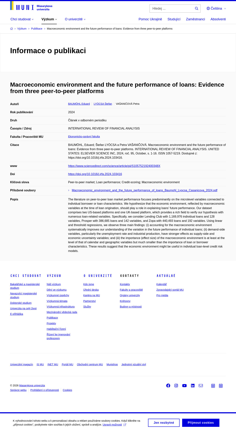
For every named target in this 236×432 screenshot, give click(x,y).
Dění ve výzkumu (56, 289)
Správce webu (18, 390)
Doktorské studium (21, 302)
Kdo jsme (88, 284)
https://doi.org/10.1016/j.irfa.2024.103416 (95, 174)
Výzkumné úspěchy (58, 295)
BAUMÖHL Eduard (79, 103)
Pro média (162, 295)
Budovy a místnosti (131, 306)
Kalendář (161, 284)
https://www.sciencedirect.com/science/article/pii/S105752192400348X (114, 166)
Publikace (52, 317)
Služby (87, 306)
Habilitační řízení (56, 328)
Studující (174, 19)
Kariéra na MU (91, 295)
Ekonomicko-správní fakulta (84, 136)
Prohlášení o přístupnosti (44, 390)
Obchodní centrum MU (90, 364)
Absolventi (218, 19)
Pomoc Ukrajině (150, 19)
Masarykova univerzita (32, 385)
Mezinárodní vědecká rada (62, 312)
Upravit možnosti (114, 427)
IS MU (40, 364)
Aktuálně (166, 276)
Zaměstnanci (195, 19)
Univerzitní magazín (21, 364)
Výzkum (54, 276)
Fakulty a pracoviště (131, 289)
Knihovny (125, 301)
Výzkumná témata (57, 301)
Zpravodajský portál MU (170, 289)
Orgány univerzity (130, 295)
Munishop (112, 364)
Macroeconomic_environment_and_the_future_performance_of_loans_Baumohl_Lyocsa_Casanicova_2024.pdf (144, 190)
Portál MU (67, 364)
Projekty (51, 323)
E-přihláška (16, 314)
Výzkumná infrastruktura (60, 306)
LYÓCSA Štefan (103, 103)
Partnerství (89, 301)
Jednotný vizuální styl (134, 364)
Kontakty (125, 284)
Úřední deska (91, 289)
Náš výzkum (54, 284)
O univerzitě (97, 276)
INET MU (53, 364)
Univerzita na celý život (23, 308)
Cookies (67, 390)
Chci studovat (25, 276)
